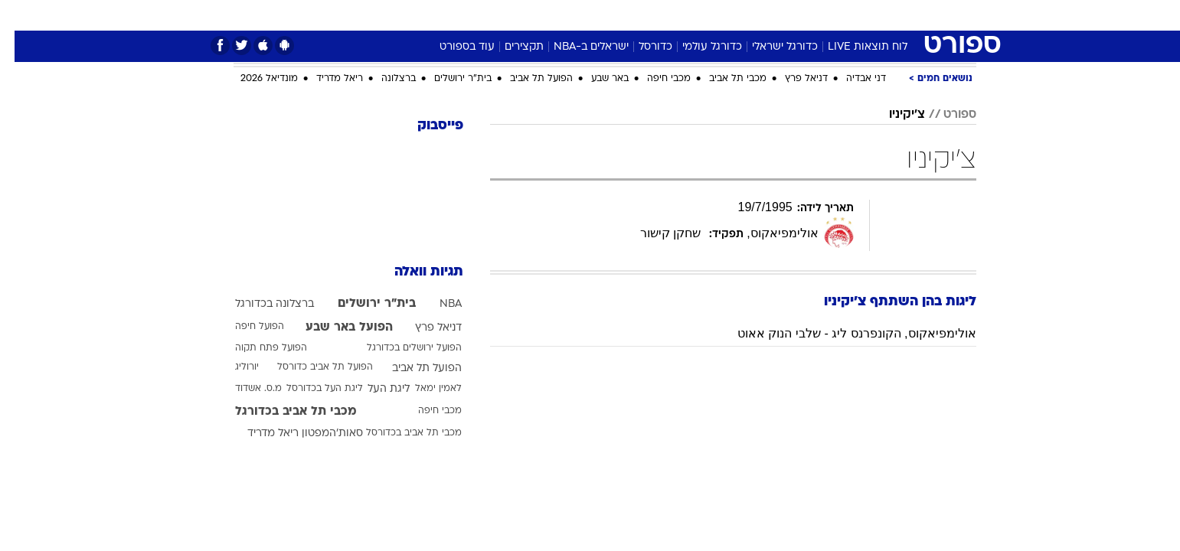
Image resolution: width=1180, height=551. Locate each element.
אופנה (415, 15)
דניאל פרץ (791, 78)
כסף (669, 15)
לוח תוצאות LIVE (853, 47)
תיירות (529, 15)
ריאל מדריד (325, 78)
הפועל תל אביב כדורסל (310, 367)
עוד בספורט (452, 47)
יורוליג (232, 367)
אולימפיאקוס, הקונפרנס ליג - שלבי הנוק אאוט (842, 333)
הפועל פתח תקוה (257, 348)
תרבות (760, 15)
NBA (436, 304)
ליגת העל (374, 389)
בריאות (581, 15)
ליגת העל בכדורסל (310, 388)
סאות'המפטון (317, 434)
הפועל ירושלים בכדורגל (399, 348)
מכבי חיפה (654, 78)
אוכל (628, 15)
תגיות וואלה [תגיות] (414, 272)
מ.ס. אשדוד (244, 388)
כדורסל (641, 47)
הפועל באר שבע (334, 327)
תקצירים (509, 47)
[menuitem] (852, 15)
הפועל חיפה (245, 326)
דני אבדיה (851, 78)
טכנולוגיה (472, 15)
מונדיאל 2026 (254, 78)
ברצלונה (384, 78)
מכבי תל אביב (723, 78)
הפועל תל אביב (526, 78)
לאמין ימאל (423, 388)
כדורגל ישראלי (770, 47)
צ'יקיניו (892, 115)
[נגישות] (21, 15)
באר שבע (595, 78)
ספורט (809, 15)
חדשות (861, 15)
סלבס (711, 15)
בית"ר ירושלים (448, 78)
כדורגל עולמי (697, 47)
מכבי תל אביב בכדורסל (399, 433)
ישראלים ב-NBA (576, 47)
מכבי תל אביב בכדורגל (281, 412)
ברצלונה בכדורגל (260, 304)
